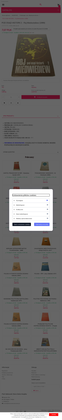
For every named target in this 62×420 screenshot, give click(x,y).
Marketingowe (20, 205)
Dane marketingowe (22, 214)
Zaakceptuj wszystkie (42, 224)
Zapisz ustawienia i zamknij (22, 224)
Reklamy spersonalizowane (24, 218)
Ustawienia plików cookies (24, 195)
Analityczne (19, 209)
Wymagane (19, 200)
